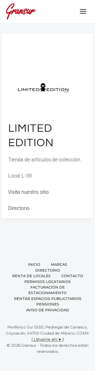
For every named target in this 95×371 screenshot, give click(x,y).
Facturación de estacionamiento (47, 290)
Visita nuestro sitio (28, 192)
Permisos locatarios (47, 281)
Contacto (72, 276)
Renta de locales (31, 276)
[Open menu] (83, 11)
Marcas (59, 264)
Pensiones (47, 304)
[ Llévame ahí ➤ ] (47, 339)
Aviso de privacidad (47, 310)
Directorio (18, 208)
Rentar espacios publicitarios (47, 298)
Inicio (34, 264)
